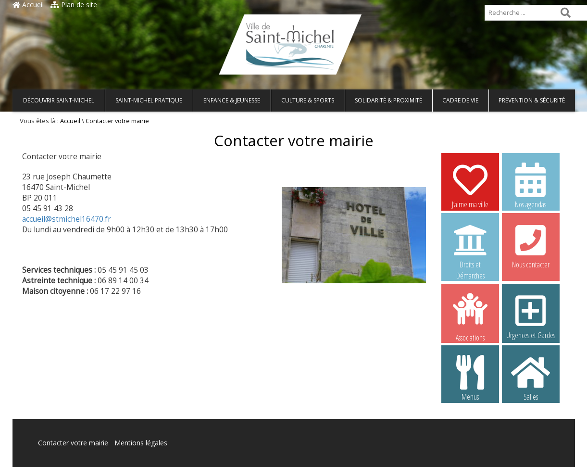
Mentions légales (140, 442)
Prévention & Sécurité (532, 100)
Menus (470, 377)
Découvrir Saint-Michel (58, 100)
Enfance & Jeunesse (231, 100)
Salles (531, 377)
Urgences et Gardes (531, 316)
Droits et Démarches (470, 246)
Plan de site (73, 4)
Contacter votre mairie (73, 442)
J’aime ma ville (470, 185)
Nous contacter (531, 245)
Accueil (28, 4)
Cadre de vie (460, 100)
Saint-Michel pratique (148, 100)
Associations (470, 316)
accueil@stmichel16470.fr (66, 219)
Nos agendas (531, 185)
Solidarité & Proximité (388, 100)
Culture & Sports (307, 100)
